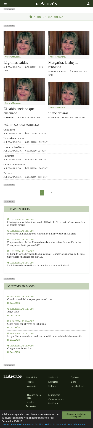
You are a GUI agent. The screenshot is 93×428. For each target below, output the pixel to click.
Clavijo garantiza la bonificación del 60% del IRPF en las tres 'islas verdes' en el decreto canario (46, 223)
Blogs (73, 381)
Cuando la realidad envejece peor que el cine (29, 299)
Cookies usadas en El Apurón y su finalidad (22, 424)
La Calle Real (77, 386)
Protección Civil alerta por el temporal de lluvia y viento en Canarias (41, 233)
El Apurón (9, 117)
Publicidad (53, 403)
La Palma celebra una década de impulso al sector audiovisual (38, 265)
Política (30, 381)
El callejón (13, 303)
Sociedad (53, 377)
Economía (31, 386)
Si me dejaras (58, 113)
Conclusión (9, 129)
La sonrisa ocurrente (14, 138)
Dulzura (8, 173)
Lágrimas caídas (16, 62)
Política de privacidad (55, 424)
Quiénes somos (56, 399)
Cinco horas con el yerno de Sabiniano (26, 324)
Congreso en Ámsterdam (19, 348)
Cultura (52, 386)
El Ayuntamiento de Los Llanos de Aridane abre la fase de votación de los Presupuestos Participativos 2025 (44, 244)
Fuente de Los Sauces (14, 147)
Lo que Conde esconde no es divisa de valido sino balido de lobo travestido (44, 336)
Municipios (31, 377)
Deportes (53, 381)
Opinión (75, 377)
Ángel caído (13, 311)
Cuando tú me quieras (14, 164)
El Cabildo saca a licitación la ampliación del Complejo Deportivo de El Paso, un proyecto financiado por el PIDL (46, 255)
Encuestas (31, 406)
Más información (76, 424)
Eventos (30, 402)
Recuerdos (9, 156)
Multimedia (54, 394)
